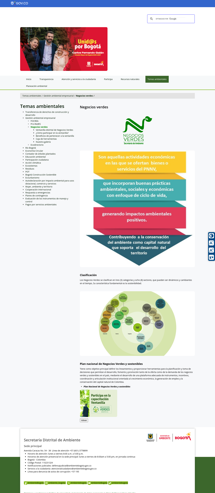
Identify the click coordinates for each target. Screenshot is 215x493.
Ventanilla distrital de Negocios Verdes (54, 129)
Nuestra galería (43, 141)
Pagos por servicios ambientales (41, 204)
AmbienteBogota (34, 482)
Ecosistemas (31, 165)
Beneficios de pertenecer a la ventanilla (55, 135)
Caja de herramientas (46, 138)
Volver (84, 420)
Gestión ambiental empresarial (59, 95)
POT (27, 171)
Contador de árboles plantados (40, 153)
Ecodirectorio (37, 144)
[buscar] (170, 18)
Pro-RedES (36, 124)
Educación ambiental (35, 156)
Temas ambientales (31, 95)
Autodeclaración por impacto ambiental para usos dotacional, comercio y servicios (49, 182)
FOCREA (34, 121)
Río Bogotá (30, 147)
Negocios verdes (84, 95)
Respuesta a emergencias (37, 192)
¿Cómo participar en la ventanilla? (52, 132)
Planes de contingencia (36, 195)
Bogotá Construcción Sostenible (40, 174)
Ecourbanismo (32, 177)
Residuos (29, 168)
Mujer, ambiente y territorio (38, 186)
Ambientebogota (77, 482)
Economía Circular (34, 150)
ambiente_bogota (55, 482)
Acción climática (33, 162)
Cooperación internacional (38, 189)
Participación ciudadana (37, 159)
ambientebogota (118, 482)
